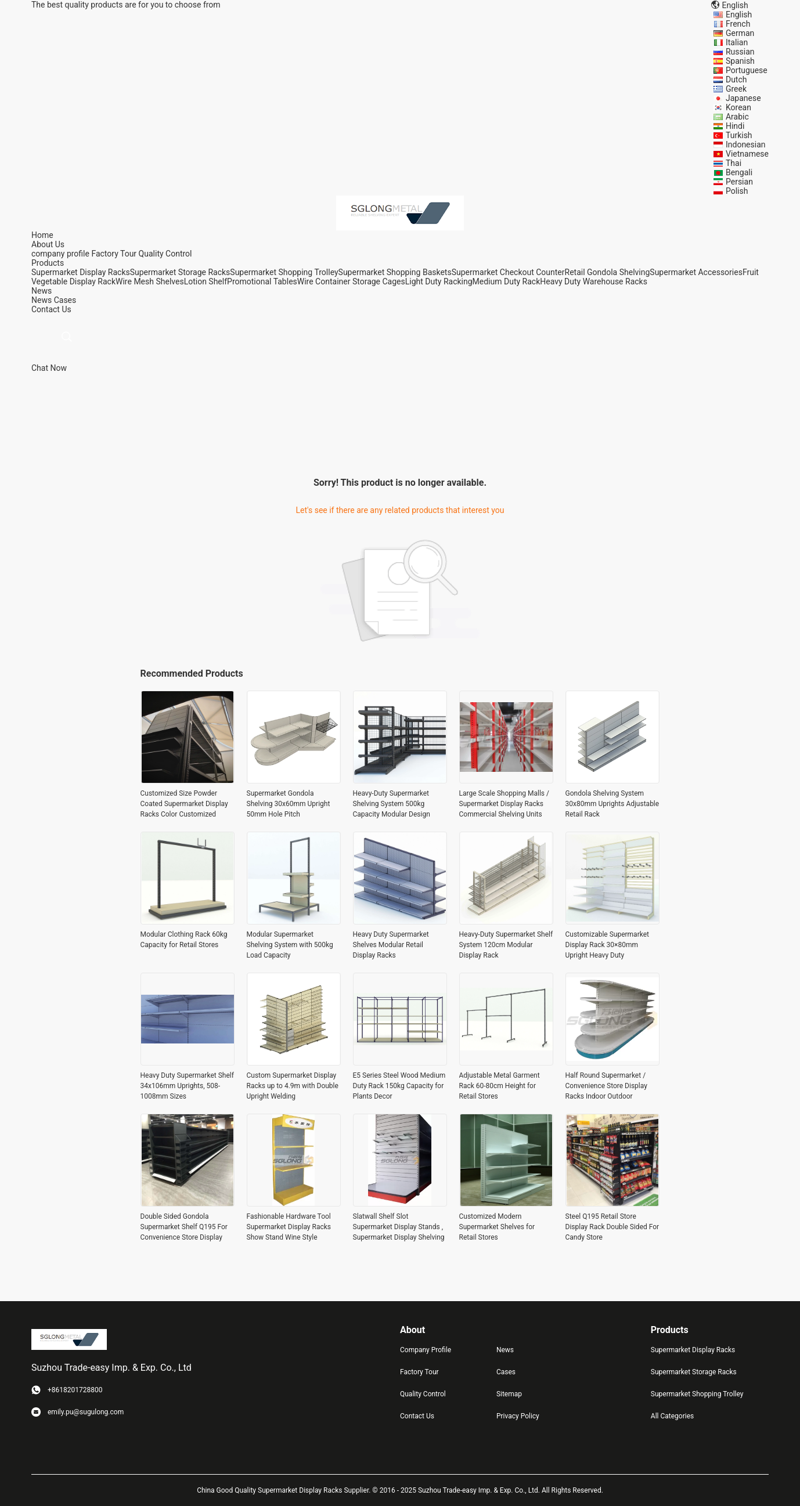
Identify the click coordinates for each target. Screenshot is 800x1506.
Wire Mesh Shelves (150, 281)
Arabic (737, 116)
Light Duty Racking (439, 281)
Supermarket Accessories (696, 272)
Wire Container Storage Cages (351, 281)
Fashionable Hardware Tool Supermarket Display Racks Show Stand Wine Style (289, 1226)
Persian (739, 181)
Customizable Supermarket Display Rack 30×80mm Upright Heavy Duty (607, 944)
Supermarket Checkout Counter (508, 272)
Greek (736, 88)
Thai (733, 163)
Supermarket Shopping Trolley (284, 272)
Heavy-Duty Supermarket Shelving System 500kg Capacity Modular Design (391, 803)
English (739, 14)
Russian (740, 51)
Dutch (736, 79)
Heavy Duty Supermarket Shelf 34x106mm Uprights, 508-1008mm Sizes (187, 1085)
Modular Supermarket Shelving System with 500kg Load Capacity (290, 944)
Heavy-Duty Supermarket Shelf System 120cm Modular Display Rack (506, 944)
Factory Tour (113, 253)
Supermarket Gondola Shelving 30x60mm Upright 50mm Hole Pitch (288, 803)
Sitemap (509, 1394)
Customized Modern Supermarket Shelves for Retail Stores (497, 1226)
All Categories (672, 1416)
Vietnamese (747, 153)
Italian (737, 42)
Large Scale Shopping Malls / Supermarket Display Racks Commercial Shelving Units (504, 803)
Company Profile (425, 1350)
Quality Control (165, 253)
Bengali (739, 172)
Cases (65, 300)
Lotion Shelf (205, 281)
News (41, 300)
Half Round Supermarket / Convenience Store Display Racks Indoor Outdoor (606, 1085)
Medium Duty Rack (506, 281)
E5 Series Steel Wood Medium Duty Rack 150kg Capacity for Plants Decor (399, 1085)
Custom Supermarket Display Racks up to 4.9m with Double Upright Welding (292, 1085)
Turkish (739, 135)
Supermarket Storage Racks (180, 272)
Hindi (735, 126)
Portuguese (746, 70)
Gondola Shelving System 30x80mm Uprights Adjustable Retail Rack (612, 803)
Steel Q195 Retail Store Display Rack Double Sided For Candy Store (612, 1226)
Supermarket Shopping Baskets (395, 272)
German (740, 33)
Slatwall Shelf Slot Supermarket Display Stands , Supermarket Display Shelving (399, 1226)
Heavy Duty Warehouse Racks (593, 281)
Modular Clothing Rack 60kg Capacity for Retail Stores (184, 939)
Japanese (743, 98)
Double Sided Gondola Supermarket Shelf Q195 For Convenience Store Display (184, 1226)
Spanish (740, 61)
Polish (737, 191)
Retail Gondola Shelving (607, 272)
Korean (738, 107)
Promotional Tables (262, 281)
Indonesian (746, 144)
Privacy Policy (517, 1416)
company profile (60, 253)
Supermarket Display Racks (80, 272)
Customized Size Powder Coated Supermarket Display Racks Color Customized (184, 803)
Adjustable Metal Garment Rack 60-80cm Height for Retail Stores (499, 1085)
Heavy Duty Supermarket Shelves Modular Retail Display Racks (391, 944)
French (738, 23)
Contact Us (417, 1416)
